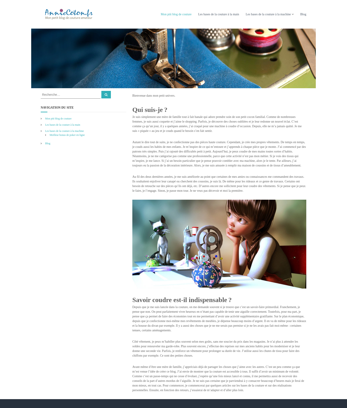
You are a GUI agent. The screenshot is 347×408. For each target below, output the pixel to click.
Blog (303, 14)
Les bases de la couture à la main (218, 14)
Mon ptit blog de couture (176, 14)
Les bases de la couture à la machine (268, 14)
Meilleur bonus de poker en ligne (67, 135)
